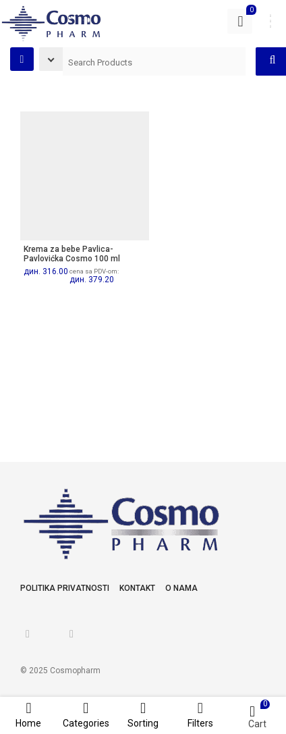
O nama (181, 588)
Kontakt (137, 588)
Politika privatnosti (64, 588)
